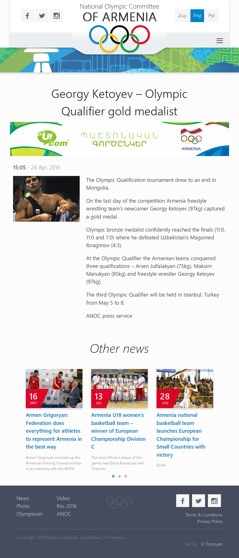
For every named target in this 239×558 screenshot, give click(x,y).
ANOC (64, 513)
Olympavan (29, 513)
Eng (197, 15)
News (22, 498)
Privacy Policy (210, 521)
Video (63, 498)
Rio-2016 (67, 505)
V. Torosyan (212, 544)
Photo (23, 505)
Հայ (182, 15)
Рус (211, 15)
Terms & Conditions (204, 515)
